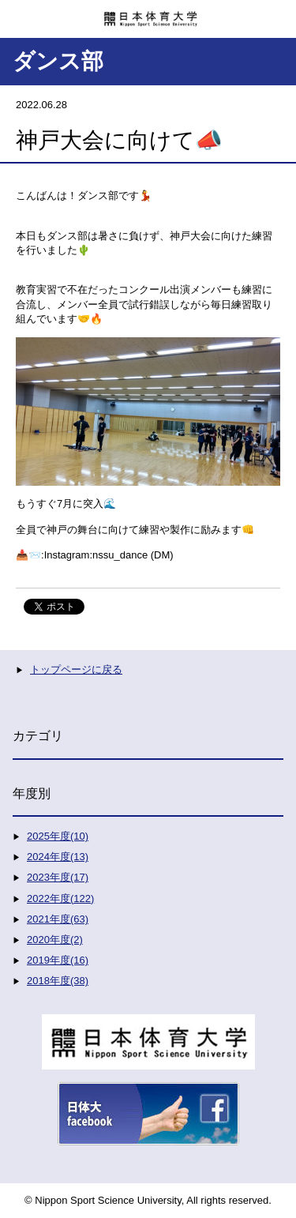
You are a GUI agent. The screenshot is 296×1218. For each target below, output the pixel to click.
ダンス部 (58, 61)
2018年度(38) (57, 981)
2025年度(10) (57, 836)
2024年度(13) (57, 857)
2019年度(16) (57, 960)
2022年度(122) (60, 898)
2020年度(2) (55, 939)
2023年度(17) (57, 877)
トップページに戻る (76, 669)
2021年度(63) (57, 919)
